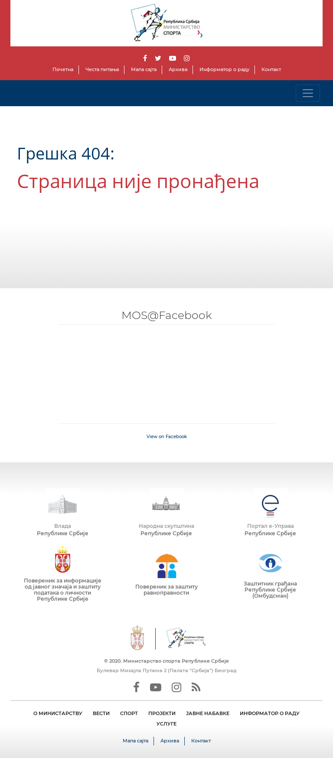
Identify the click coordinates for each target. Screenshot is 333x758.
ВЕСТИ (101, 713)
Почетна (62, 69)
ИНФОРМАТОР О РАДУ (270, 713)
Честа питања (102, 69)
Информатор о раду (224, 69)
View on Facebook (167, 436)
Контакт (271, 69)
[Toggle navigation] (308, 93)
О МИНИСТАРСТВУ (57, 713)
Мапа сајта (144, 69)
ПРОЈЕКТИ (162, 713)
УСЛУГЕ (166, 724)
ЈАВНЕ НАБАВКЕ (207, 713)
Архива (178, 69)
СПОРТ (129, 713)
